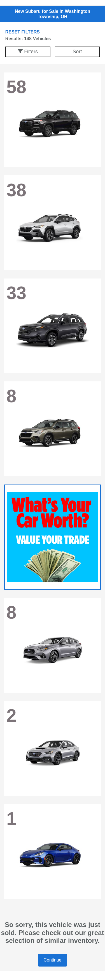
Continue (52, 960)
